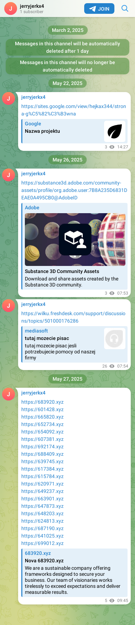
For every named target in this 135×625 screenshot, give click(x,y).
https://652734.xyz (42, 424)
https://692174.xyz (42, 446)
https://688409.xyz (42, 454)
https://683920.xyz (42, 402)
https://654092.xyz (42, 431)
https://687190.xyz (42, 528)
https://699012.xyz (42, 543)
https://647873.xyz (42, 506)
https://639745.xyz (42, 461)
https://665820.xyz (42, 417)
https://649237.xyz (42, 491)
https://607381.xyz (42, 439)
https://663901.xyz (42, 498)
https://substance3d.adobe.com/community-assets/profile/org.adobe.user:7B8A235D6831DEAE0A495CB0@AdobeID (74, 190)
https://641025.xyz (42, 536)
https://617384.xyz (42, 469)
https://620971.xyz (42, 484)
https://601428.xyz (42, 409)
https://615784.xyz (42, 476)
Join (99, 9)
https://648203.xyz (42, 513)
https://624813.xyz (42, 521)
